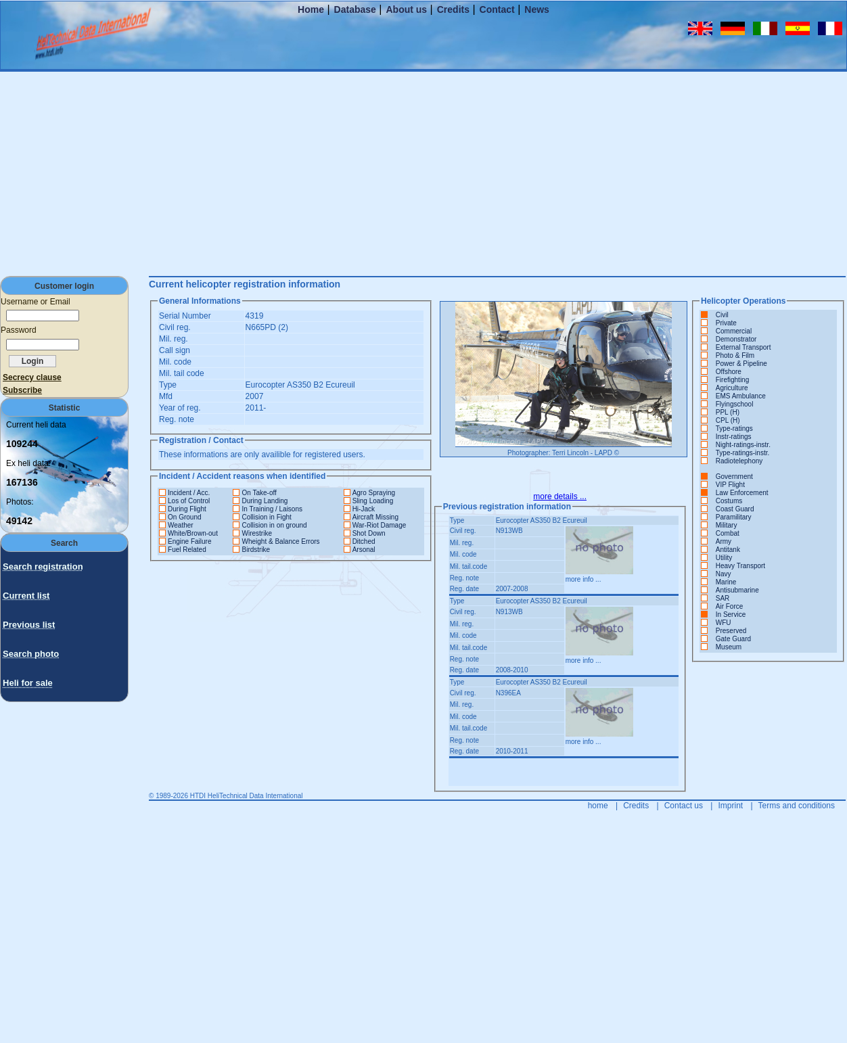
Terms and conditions (796, 805)
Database (355, 9)
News (536, 9)
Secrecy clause (32, 377)
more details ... (560, 496)
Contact (497, 9)
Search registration (43, 566)
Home (311, 9)
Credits (453, 9)
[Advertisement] (423, 173)
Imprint (730, 805)
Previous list (29, 625)
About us (406, 9)
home (598, 805)
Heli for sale (28, 683)
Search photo (31, 654)
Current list (26, 595)
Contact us (683, 805)
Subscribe (22, 390)
